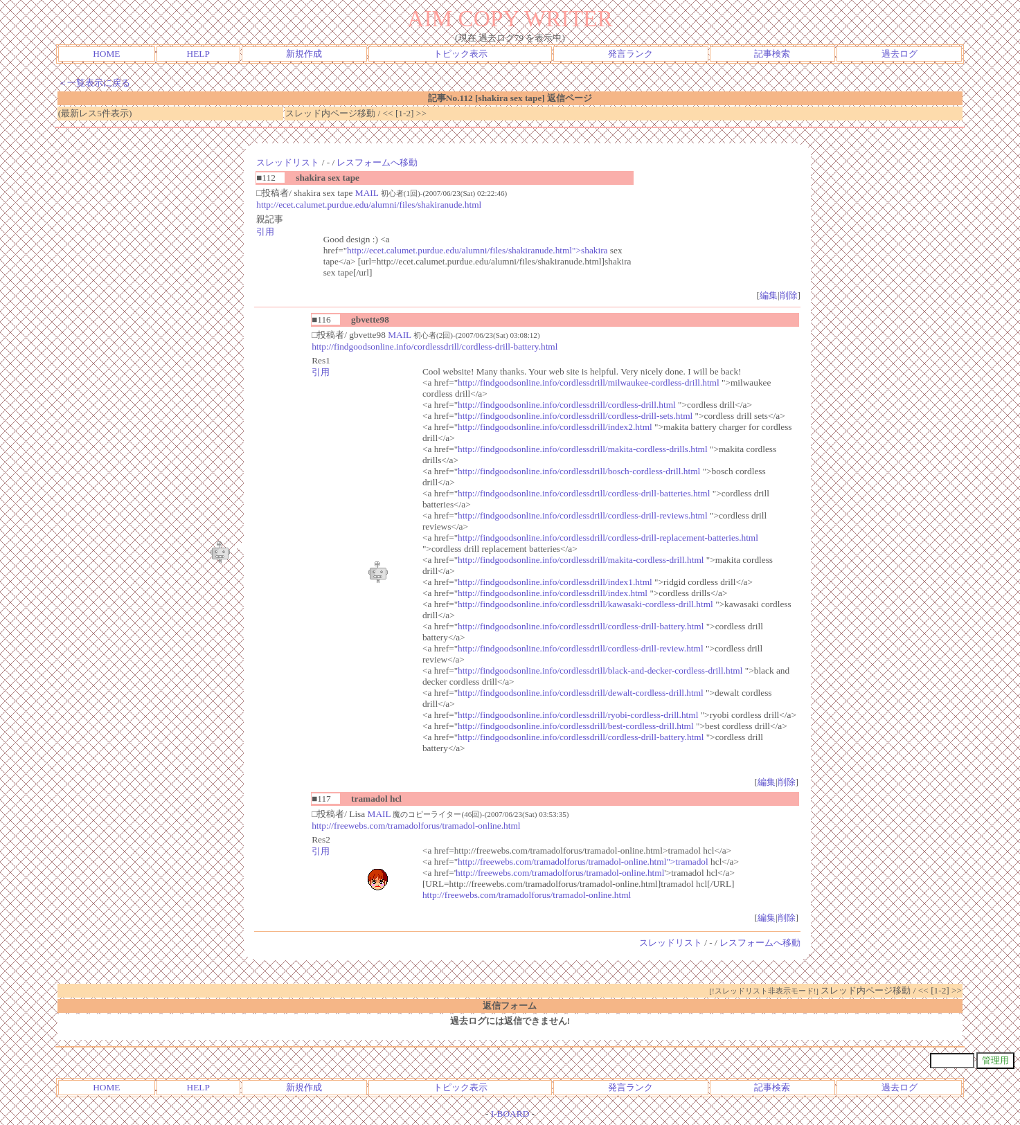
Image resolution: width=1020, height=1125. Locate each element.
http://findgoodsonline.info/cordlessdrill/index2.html (555, 427)
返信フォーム (510, 1005)
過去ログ (900, 53)
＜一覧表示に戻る (94, 83)
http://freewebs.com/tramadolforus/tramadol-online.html (416, 825)
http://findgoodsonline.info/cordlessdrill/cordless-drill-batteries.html (584, 493)
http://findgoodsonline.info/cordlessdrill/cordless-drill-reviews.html (583, 515)
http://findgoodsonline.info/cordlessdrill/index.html (552, 593)
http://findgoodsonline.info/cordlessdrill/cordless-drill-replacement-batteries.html (608, 537)
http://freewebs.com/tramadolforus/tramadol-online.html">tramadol (583, 861)
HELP (198, 53)
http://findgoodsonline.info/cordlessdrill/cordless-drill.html (567, 404)
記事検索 (772, 53)
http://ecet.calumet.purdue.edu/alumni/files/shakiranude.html (368, 204)
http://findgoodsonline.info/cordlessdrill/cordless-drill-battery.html (434, 346)
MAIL (367, 193)
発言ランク (630, 53)
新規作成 (304, 53)
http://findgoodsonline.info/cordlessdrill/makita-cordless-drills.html (583, 449)
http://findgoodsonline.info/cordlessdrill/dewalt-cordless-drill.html (581, 692)
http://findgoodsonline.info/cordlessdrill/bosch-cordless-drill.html (579, 471)
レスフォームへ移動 (377, 162)
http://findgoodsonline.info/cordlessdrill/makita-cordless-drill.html (581, 560)
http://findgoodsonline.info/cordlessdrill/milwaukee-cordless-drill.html (588, 382)
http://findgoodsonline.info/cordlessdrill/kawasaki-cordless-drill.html (585, 604)
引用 (265, 231)
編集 (769, 295)
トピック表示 (460, 53)
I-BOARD (510, 1113)
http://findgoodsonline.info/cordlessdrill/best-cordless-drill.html (576, 726)
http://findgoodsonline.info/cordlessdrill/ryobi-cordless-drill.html (578, 715)
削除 (789, 295)
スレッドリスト (287, 162)
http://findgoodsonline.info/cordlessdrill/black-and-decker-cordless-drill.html (600, 670)
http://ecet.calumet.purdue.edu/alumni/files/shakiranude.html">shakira (477, 250)
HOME (106, 53)
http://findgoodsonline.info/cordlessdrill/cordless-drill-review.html (581, 648)
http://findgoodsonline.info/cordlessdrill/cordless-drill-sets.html (575, 416)
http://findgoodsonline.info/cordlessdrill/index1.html (555, 582)
